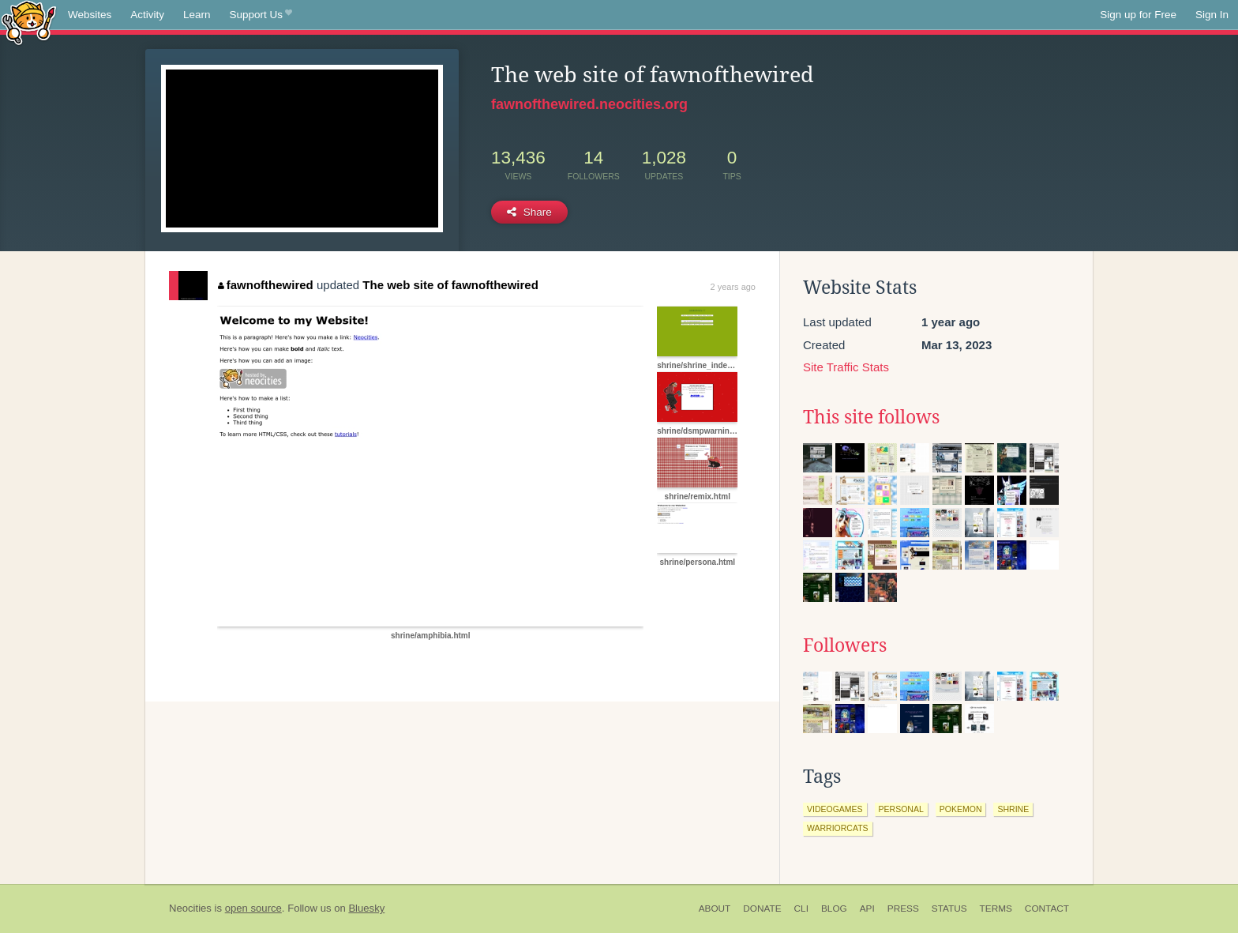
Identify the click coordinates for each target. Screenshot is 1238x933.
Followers (845, 645)
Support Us (261, 15)
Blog (834, 908)
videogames (835, 809)
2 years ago (733, 287)
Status (949, 908)
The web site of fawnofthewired (450, 285)
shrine (1013, 809)
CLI (801, 908)
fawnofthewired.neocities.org (589, 104)
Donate (762, 908)
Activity (147, 15)
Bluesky (366, 908)
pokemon (961, 809)
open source (253, 908)
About (715, 908)
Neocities (190, 908)
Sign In (1212, 15)
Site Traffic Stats (846, 367)
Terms (996, 908)
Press (903, 908)
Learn (197, 15)
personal (901, 809)
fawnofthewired (265, 285)
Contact (1047, 908)
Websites (89, 15)
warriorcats (837, 828)
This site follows (871, 417)
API (867, 908)
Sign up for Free (1138, 15)
